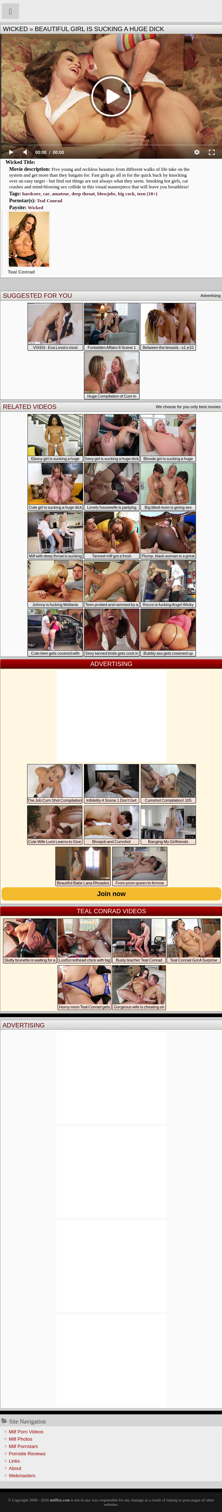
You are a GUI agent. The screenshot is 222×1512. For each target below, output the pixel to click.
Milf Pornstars (23, 1446)
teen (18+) (147, 193)
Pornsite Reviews (27, 1453)
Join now (111, 894)
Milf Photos (20, 1439)
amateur (60, 193)
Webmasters (22, 1475)
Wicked (15, 29)
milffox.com (60, 1500)
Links (14, 1461)
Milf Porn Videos (26, 1431)
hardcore (31, 193)
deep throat (83, 193)
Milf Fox (111, 11)
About (15, 1468)
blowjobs (106, 193)
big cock (126, 193)
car (46, 193)
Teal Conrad (49, 200)
